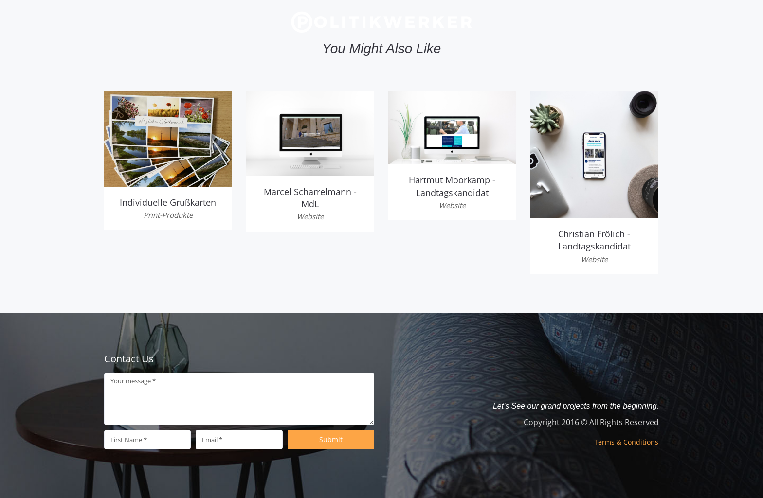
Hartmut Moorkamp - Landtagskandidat (452, 186)
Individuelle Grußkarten (168, 202)
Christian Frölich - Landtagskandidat (594, 240)
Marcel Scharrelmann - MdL (310, 198)
